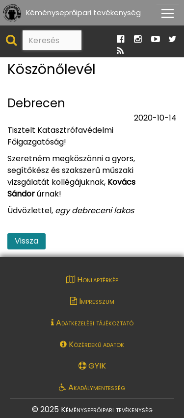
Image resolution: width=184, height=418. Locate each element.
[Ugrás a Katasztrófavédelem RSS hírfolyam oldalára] (120, 51)
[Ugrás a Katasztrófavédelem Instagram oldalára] (137, 39)
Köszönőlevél (51, 69)
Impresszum (92, 301)
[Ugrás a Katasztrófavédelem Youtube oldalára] (155, 39)
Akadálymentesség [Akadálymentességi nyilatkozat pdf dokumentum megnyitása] (92, 387)
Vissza (26, 240)
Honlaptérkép (92, 279)
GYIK (92, 365)
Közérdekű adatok (92, 344)
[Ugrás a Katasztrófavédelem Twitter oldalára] (172, 39)
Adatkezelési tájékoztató (92, 322)
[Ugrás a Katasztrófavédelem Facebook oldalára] (120, 39)
